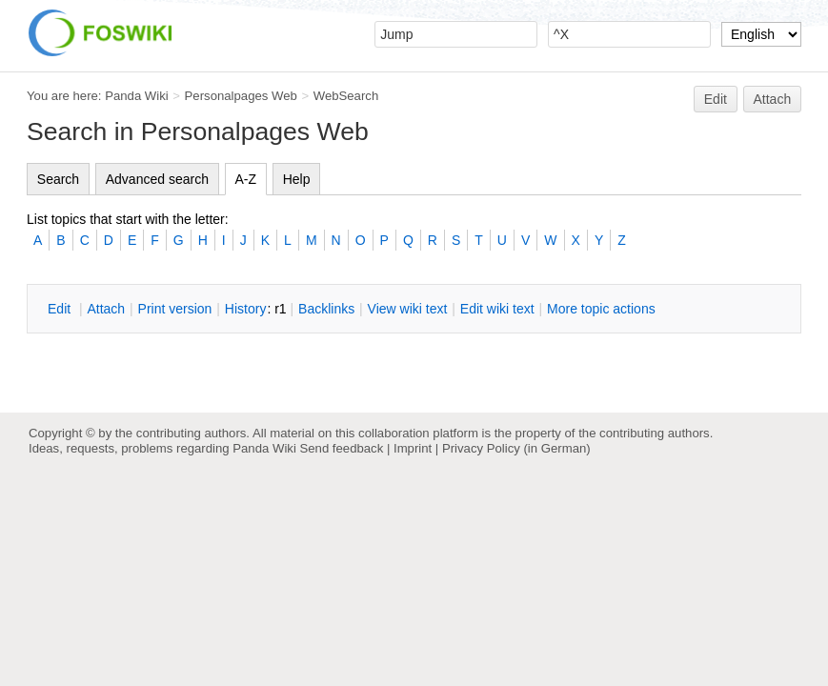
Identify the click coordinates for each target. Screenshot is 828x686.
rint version (175, 308)
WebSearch (346, 96)
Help (297, 179)
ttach (106, 308)
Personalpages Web (241, 96)
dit (61, 308)
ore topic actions (601, 308)
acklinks (326, 308)
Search (58, 179)
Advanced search (157, 179)
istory (246, 308)
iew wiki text (408, 308)
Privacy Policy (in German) (516, 448)
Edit (715, 99)
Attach (773, 99)
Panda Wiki (137, 96)
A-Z (246, 179)
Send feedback (341, 448)
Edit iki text (497, 308)
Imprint (413, 448)
